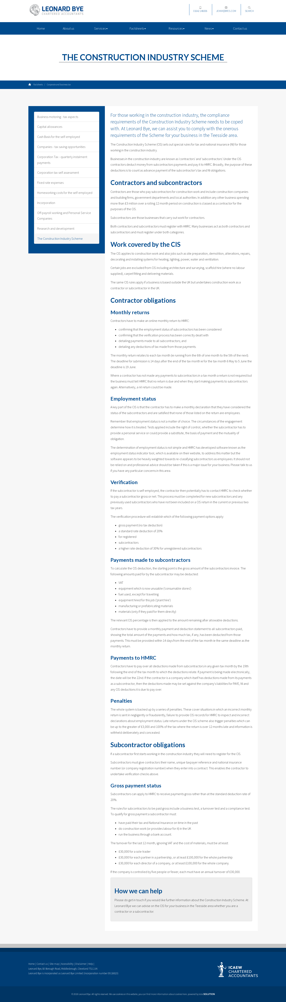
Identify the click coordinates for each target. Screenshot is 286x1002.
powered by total (201, 994)
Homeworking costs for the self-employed (64, 193)
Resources (177, 28)
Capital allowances (49, 127)
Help (90, 964)
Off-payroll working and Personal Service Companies (64, 216)
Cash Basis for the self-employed (58, 137)
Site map (54, 964)
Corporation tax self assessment (58, 172)
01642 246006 (200, 9)
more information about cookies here (169, 994)
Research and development (55, 228)
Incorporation (46, 203)
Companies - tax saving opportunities (61, 147)
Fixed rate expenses (50, 183)
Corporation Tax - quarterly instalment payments (62, 160)
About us (68, 28)
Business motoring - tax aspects (57, 117)
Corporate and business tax (59, 84)
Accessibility (67, 964)
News (209, 28)
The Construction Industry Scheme (60, 239)
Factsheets (138, 28)
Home (41, 28)
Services (101, 28)
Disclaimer (80, 964)
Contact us (240, 28)
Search (249, 9)
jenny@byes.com (226, 9)
